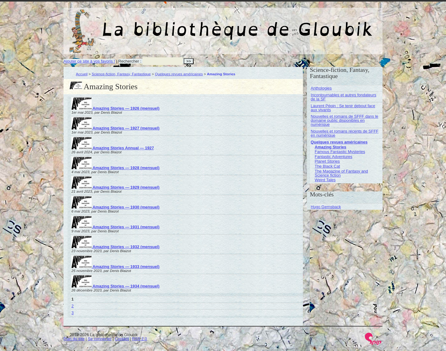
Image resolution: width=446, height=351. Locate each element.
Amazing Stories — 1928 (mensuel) (116, 167)
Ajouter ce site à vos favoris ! (89, 61)
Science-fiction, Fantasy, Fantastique (121, 74)
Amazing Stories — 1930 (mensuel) (116, 207)
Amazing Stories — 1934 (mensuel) (116, 286)
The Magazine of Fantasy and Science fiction (341, 173)
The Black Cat (327, 166)
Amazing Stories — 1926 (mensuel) (116, 108)
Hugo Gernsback (326, 206)
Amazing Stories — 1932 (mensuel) (116, 246)
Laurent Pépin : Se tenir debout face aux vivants (343, 107)
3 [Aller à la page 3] (73, 312)
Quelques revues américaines (179, 74)
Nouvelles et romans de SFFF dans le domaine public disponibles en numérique (344, 120)
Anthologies (321, 88)
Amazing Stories (330, 147)
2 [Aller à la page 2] (73, 306)
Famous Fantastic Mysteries (340, 151)
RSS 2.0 (139, 338)
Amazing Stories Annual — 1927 (113, 148)
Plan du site (74, 338)
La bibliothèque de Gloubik (288, 24)
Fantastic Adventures (333, 156)
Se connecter (100, 338)
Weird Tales (325, 180)
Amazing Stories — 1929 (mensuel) (116, 187)
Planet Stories (327, 161)
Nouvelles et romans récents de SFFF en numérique (344, 133)
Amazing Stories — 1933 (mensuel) (116, 266)
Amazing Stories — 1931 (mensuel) (116, 227)
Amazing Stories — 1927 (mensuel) (116, 128)
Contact (122, 338)
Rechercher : (129, 61)
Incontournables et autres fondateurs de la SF (343, 97)
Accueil (82, 74)
